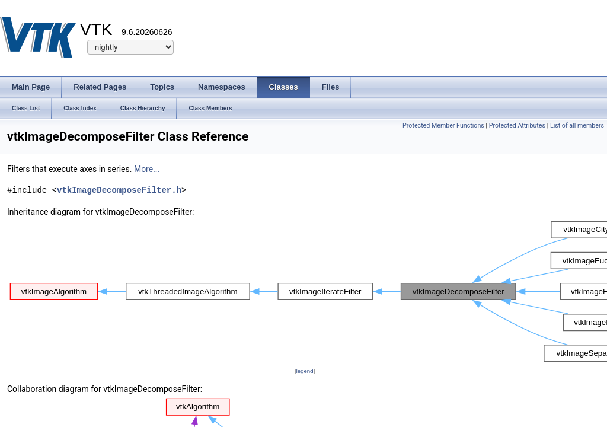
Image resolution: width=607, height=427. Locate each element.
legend (304, 371)
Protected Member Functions (443, 125)
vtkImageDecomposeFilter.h (119, 190)
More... (146, 169)
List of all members (577, 125)
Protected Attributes (517, 125)
